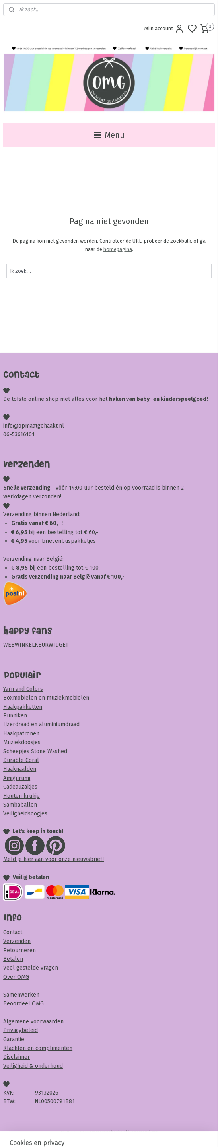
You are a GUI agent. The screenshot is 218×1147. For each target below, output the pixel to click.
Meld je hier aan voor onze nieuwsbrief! (53, 859)
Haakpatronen (21, 733)
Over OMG (16, 977)
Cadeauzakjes (20, 786)
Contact (12, 932)
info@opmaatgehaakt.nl (33, 425)
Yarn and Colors (23, 689)
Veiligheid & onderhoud (33, 1066)
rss (155, 1132)
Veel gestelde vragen (30, 967)
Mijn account (164, 28)
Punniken (15, 715)
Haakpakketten (22, 707)
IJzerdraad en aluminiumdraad (41, 724)
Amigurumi (16, 778)
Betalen (13, 959)
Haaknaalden (19, 769)
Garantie (13, 1039)
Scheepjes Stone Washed (35, 751)
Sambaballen (20, 804)
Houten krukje (21, 796)
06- (7, 434)
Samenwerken (21, 994)
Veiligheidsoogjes (25, 813)
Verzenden (17, 941)
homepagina (117, 249)
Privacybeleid (20, 1030)
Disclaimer (16, 1057)
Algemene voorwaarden (33, 1021)
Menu (109, 135)
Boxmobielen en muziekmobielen (46, 697)
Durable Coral (21, 760)
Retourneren (19, 950)
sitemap (139, 1132)
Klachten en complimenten (37, 1048)
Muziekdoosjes (22, 742)
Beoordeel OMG (23, 1003)
